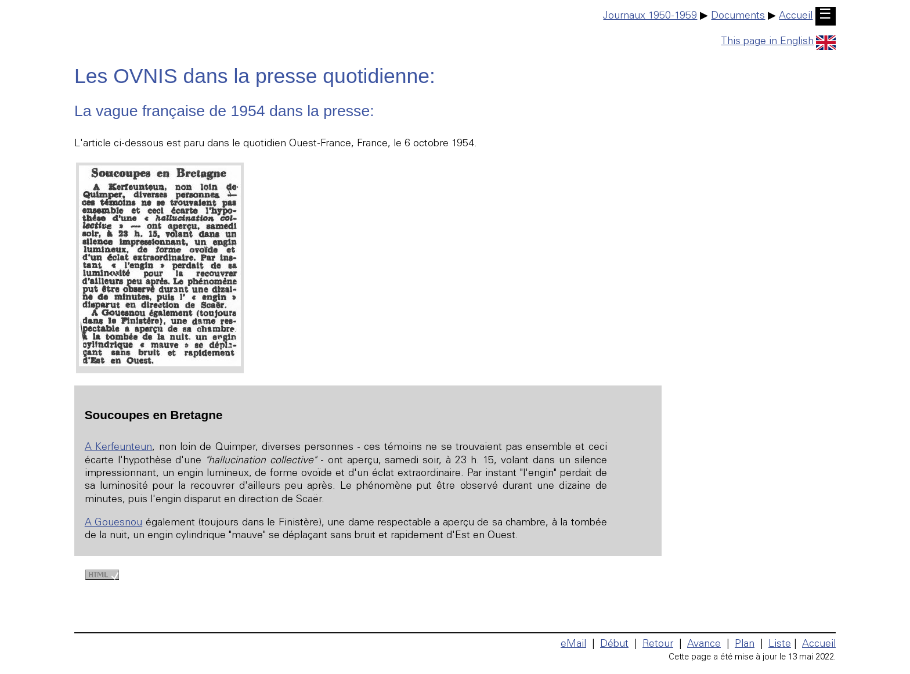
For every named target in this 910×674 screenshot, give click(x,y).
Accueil (796, 16)
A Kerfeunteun (118, 447)
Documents (738, 16)
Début (614, 644)
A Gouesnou (113, 523)
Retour (657, 644)
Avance (704, 644)
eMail (573, 644)
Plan (744, 644)
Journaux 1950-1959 (650, 16)
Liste (779, 644)
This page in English (778, 42)
